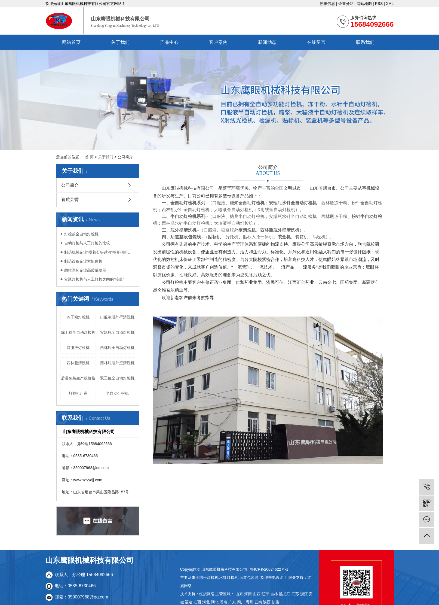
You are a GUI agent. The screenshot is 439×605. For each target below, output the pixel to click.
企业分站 (346, 3)
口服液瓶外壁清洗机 (117, 317)
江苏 (295, 594)
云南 (258, 602)
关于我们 (120, 42)
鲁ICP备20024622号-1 (269, 569)
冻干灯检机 (208, 577)
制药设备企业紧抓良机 (83, 261)
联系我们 (365, 42)
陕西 (267, 602)
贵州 (249, 602)
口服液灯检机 (78, 347)
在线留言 (316, 42)
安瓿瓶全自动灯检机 (117, 332)
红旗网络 (206, 594)
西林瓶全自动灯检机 (117, 347)
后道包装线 (248, 577)
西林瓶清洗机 (78, 363)
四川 (241, 602)
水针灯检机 (228, 577)
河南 (248, 594)
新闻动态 (267, 42)
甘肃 (275, 602)
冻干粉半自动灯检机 (78, 332)
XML (390, 3)
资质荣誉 (70, 199)
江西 (197, 602)
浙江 (304, 594)
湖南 (223, 602)
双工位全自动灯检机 (117, 378)
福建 (188, 602)
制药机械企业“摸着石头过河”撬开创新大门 (99, 252)
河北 (206, 602)
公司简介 (70, 185)
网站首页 (71, 42)
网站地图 (364, 3)
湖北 (215, 602)
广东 (232, 602)
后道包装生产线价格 (78, 378)
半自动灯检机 (117, 393)
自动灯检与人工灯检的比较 (87, 243)
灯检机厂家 (78, 393)
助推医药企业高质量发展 (85, 270)
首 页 (89, 157)
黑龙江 (284, 594)
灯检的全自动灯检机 (81, 234)
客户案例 (218, 42)
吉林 (274, 594)
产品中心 (169, 42)
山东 (239, 594)
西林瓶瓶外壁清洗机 (117, 363)
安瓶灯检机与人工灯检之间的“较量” (94, 279)
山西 (256, 594)
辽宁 (265, 594)
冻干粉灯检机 (78, 317)
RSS (379, 3)
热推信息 (327, 3)
